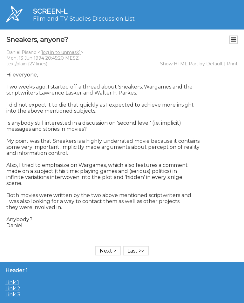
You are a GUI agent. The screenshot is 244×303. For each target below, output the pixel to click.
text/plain (16, 64)
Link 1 (12, 283)
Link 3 (12, 295)
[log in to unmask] (60, 52)
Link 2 (12, 289)
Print (232, 64)
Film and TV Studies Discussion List (84, 18)
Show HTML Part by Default (191, 64)
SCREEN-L (50, 11)
